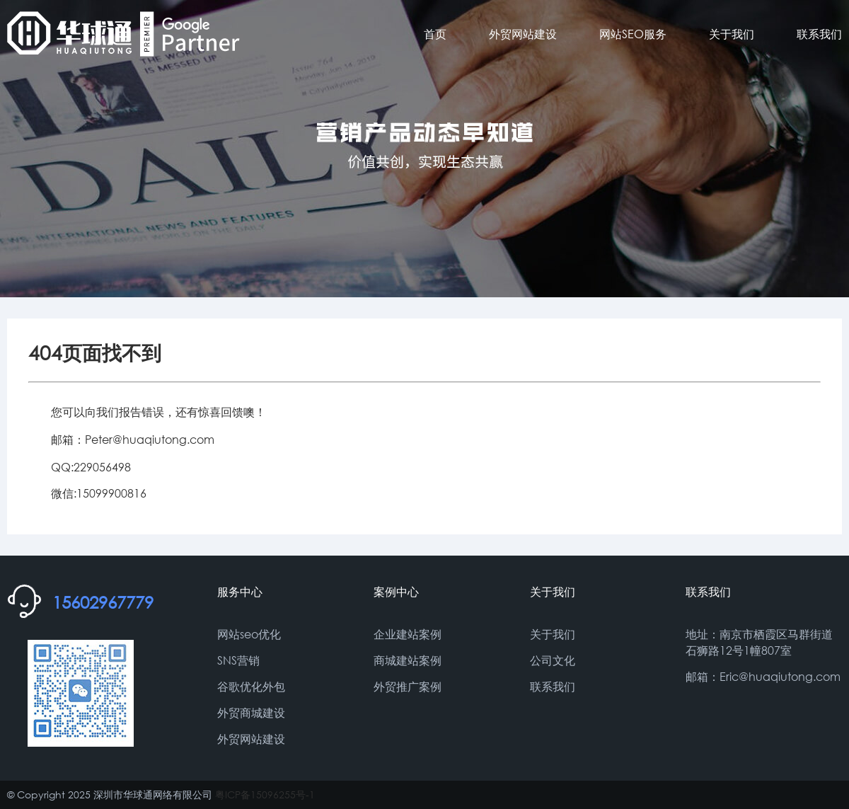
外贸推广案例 (407, 686)
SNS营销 (238, 660)
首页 (435, 33)
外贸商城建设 (251, 712)
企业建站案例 (407, 633)
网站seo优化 (249, 633)
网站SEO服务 (632, 33)
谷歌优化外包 (251, 686)
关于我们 (731, 33)
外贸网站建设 (523, 33)
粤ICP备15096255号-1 (265, 794)
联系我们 (819, 33)
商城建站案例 (407, 660)
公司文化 (552, 660)
